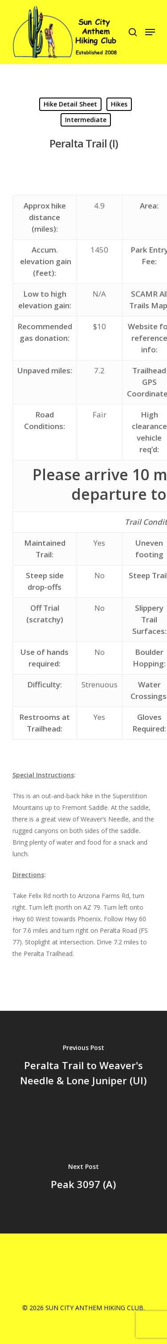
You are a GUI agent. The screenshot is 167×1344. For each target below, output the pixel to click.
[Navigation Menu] (150, 32)
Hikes (119, 104)
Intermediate (85, 119)
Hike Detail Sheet (70, 104)
